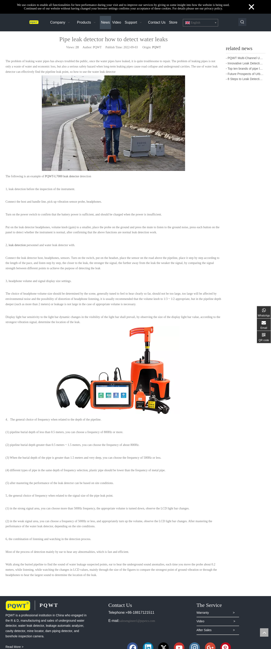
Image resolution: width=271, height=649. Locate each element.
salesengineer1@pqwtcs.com (137, 621)
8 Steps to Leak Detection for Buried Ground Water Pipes (246, 79)
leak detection (17, 245)
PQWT (156, 47)
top (264, 632)
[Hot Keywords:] (242, 22)
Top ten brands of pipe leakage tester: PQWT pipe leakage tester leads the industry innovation (246, 68)
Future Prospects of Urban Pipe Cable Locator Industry (246, 74)
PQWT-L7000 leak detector (62, 176)
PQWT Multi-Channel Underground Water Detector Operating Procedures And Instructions (246, 58)
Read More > (14, 647)
